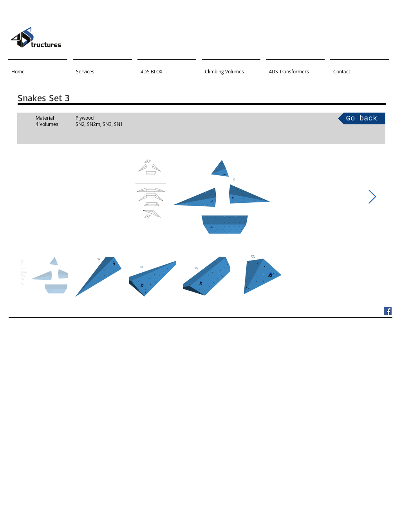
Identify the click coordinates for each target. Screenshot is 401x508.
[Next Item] (372, 197)
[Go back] (361, 118)
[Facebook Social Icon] (388, 311)
